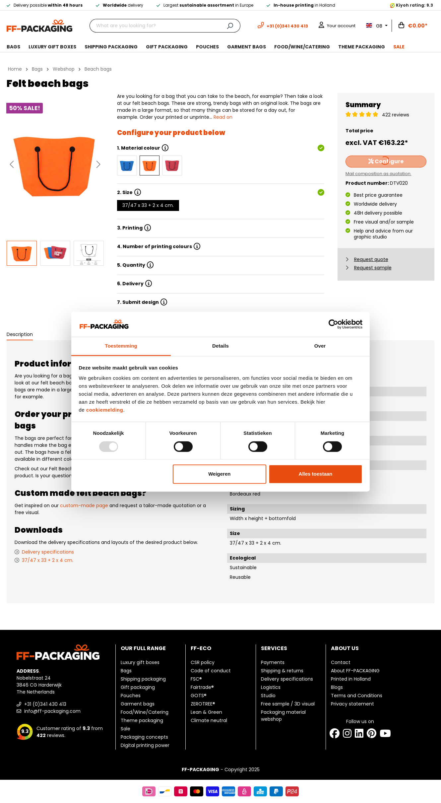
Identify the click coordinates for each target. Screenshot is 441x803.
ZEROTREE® (203, 704)
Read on (223, 117)
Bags (126, 670)
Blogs (337, 687)
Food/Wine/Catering (144, 712)
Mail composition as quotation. (378, 173)
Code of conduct (211, 670)
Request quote (371, 259)
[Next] (98, 164)
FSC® (196, 679)
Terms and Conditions (356, 695)
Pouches (131, 695)
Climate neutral (209, 720)
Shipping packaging (143, 679)
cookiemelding (104, 410)
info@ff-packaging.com (49, 711)
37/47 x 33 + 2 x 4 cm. (148, 205)
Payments (272, 662)
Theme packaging (142, 720)
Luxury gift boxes (140, 662)
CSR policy (203, 662)
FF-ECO (201, 648)
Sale (125, 728)
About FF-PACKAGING (355, 670)
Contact (340, 662)
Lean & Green (206, 712)
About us (345, 648)
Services (274, 648)
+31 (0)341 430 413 (41, 704)
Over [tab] (320, 346)
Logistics (271, 687)
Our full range (143, 648)
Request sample (373, 267)
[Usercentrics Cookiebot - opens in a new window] (333, 324)
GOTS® (199, 695)
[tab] (20, 334)
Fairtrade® (202, 687)
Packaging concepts (144, 737)
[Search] (230, 26)
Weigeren (219, 474)
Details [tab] (220, 346)
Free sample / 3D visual (288, 704)
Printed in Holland (351, 679)
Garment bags (138, 704)
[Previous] (12, 164)
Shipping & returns (282, 670)
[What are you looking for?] (155, 26)
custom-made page (84, 505)
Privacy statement (352, 704)
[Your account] (337, 26)
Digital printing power (145, 745)
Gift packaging (138, 687)
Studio (268, 695)
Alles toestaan (316, 474)
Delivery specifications (48, 552)
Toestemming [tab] (121, 346)
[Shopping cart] (413, 26)
